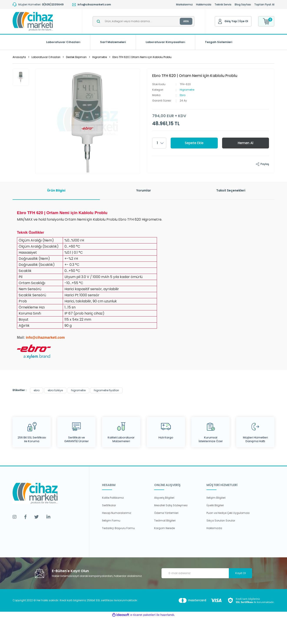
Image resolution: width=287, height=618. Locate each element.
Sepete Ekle (194, 143)
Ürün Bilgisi (56, 190)
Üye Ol (243, 21)
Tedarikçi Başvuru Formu (118, 528)
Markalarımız (184, 4)
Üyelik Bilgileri (215, 505)
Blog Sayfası (243, 4)
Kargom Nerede (164, 528)
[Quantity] (159, 143)
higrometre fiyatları (106, 390)
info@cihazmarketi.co (44, 337)
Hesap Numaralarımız (116, 513)
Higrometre (187, 90)
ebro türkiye (55, 390)
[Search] (143, 21)
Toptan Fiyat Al (264, 4)
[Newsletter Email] (207, 573)
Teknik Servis (222, 4)
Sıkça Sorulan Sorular (220, 520)
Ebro (182, 95)
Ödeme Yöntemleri (166, 513)
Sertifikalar (109, 505)
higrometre (78, 390)
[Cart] (266, 21)
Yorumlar (143, 190)
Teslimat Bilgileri (165, 520)
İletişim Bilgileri (216, 498)
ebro (37, 390)
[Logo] (33, 21)
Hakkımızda (203, 4)
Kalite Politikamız (113, 498)
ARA (186, 21)
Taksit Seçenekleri (230, 190)
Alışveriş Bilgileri (164, 498)
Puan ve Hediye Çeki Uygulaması (228, 513)
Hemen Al (245, 143)
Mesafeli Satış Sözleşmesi (171, 505)
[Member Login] (220, 21)
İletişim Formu (111, 520)
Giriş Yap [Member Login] (230, 21)
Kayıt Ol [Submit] (240, 573)
